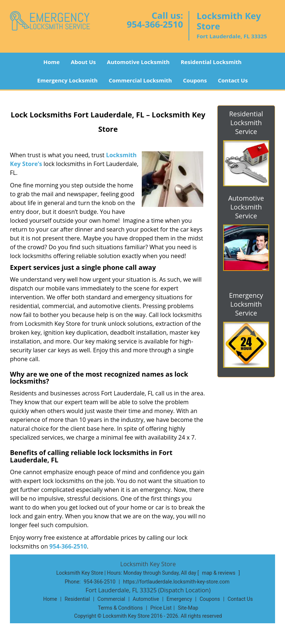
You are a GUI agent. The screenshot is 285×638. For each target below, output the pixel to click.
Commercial (111, 599)
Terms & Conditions (120, 608)
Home (51, 62)
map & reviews (219, 573)
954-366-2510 (155, 24)
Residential (77, 599)
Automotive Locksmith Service (246, 207)
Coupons (195, 80)
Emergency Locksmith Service (246, 304)
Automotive (146, 599)
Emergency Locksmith (67, 80)
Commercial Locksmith (140, 80)
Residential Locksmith (211, 62)
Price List (161, 608)
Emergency (179, 599)
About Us (83, 62)
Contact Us (233, 80)
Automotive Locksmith (138, 62)
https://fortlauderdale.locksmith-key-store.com (176, 582)
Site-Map (188, 608)
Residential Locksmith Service (246, 122)
